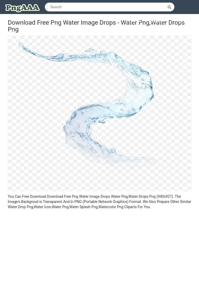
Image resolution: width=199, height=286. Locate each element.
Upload (186, 21)
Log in (135, 21)
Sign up (158, 21)
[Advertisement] (99, 248)
